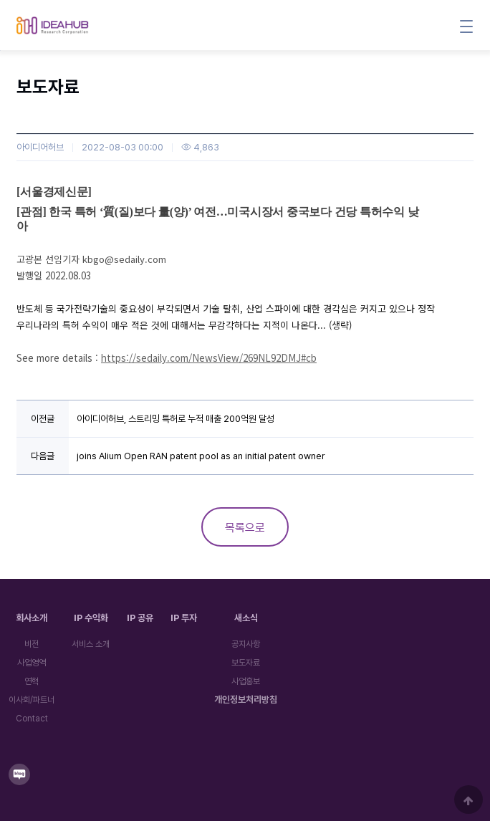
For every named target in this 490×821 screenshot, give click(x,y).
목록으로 (245, 527)
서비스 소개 (91, 644)
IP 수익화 (91, 618)
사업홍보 (245, 681)
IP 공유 (140, 618)
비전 (31, 644)
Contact (32, 719)
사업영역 (31, 663)
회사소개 (31, 618)
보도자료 (245, 663)
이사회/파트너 (31, 700)
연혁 (31, 681)
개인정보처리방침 (245, 699)
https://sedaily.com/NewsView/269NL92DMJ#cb (209, 358)
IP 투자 (183, 618)
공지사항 (245, 644)
